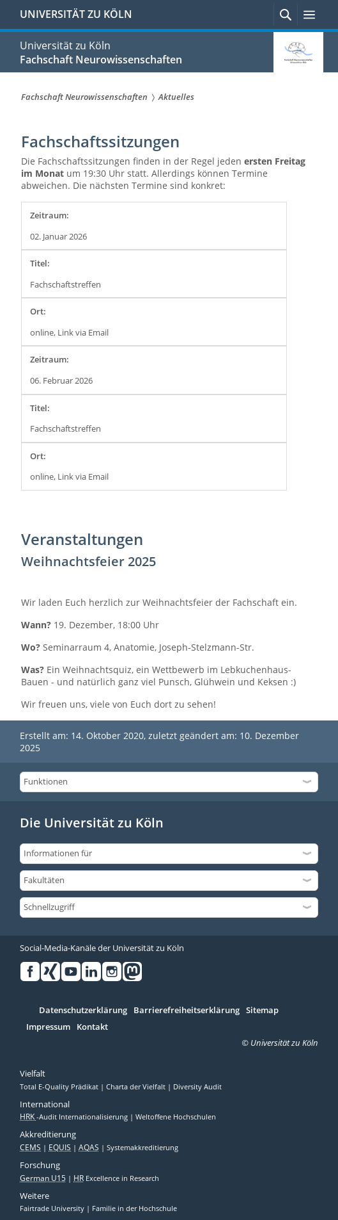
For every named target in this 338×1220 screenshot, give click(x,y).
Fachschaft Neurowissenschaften (101, 60)
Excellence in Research (116, 1178)
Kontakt (92, 1027)
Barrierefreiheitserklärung (187, 1010)
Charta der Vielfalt (136, 1086)
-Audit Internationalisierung (75, 1116)
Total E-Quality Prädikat (60, 1086)
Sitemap (262, 1010)
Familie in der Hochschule (134, 1208)
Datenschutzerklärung (83, 1010)
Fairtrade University (53, 1208)
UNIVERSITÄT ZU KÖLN (76, 14)
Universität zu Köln (65, 45)
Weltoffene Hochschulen (175, 1116)
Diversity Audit (197, 1086)
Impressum (48, 1027)
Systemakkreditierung (142, 1147)
